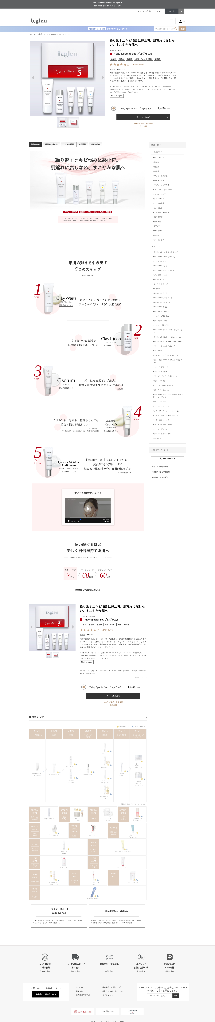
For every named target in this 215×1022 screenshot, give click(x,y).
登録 (175, 996)
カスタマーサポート (160, 467)
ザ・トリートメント (122, 868)
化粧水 (71, 735)
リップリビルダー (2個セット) (165, 376)
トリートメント (94, 866)
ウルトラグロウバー (49, 819)
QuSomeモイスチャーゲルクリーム (138, 766)
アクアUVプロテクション (132, 836)
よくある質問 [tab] (68, 144)
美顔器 (74, 836)
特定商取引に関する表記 (112, 987)
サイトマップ (107, 995)
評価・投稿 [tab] (95, 144)
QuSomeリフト (88, 774)
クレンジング (158, 158)
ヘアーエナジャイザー (162, 420)
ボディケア (157, 231)
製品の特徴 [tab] (35, 144)
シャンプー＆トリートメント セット (167, 411)
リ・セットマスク (108, 819)
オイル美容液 (123, 818)
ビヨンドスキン (93, 835)
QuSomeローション (71, 781)
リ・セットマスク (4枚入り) (164, 346)
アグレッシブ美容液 (161, 185)
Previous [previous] (33, 78)
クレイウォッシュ (54, 774)
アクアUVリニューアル (107, 29)
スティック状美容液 (35, 818)
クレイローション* (71, 766)
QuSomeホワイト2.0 (105, 797)
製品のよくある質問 (160, 477)
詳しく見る (75, 971)
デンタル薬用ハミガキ (93, 898)
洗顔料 (54, 735)
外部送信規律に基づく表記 (113, 991)
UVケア (156, 226)
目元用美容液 (121, 735)
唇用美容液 (35, 834)
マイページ (159, 11)
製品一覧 (156, 145)
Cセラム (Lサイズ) (160, 284)
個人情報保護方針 (83, 995)
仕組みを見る (45, 971)
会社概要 (79, 987)
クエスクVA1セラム (161, 316)
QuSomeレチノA (104, 767)
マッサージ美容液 (88, 736)
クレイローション (160, 275)
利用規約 (79, 991)
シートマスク (94, 818)
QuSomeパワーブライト (104, 782)
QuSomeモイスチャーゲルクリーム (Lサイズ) (168, 331)
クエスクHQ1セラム (161, 321)
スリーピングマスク (78, 819)
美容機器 (157, 222)
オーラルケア (35, 897)
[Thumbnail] (62, 122)
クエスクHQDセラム (161, 325)
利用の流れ (109, 971)
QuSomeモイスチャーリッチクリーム (138, 783)
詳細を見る (170, 971)
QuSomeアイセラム (121, 774)
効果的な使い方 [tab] (51, 144)
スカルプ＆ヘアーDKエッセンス (54, 883)
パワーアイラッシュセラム (93, 883)
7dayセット (158, 438)
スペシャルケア (159, 194)
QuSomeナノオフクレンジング (37, 774)
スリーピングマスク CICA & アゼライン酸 (167, 361)
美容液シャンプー (35, 866)
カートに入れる (143, 117)
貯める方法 (141, 971)
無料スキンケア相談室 (161, 472)
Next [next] (102, 78)
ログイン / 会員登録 (144, 11)
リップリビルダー (54, 835)
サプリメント (113, 881)
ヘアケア (157, 235)
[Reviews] (120, 64)
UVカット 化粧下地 (35, 849)
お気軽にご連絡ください (46, 994)
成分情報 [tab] (82, 144)
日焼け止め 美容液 (113, 833)
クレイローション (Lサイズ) (164, 270)
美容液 (104, 735)
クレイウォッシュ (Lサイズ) (164, 257)
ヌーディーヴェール (64, 852)
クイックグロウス (133, 882)
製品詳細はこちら (66, 305)
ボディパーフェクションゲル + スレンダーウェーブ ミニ (168, 396)
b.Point (112, 69)
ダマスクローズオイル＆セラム (137, 819)
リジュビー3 (158, 351)
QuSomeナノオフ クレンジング (165, 252)
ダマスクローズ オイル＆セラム (165, 355)
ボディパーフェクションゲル (123, 851)
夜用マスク (64, 818)
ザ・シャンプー (64, 868)
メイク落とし (37, 735)
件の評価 (138, 64)
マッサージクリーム (94, 850)
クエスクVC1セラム (161, 312)
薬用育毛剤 (35, 881)
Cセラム (104, 754)
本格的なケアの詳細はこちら (87, 590)
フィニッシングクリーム (138, 736)
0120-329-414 (167, 458)
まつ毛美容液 (74, 881)
